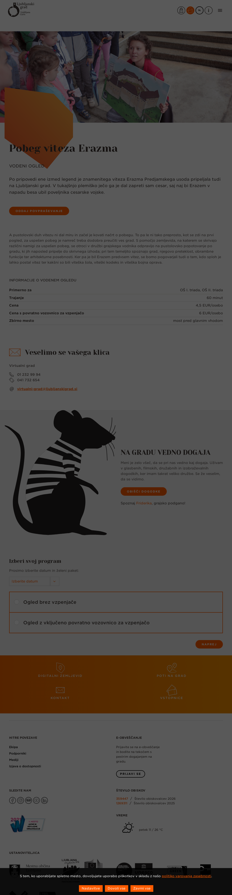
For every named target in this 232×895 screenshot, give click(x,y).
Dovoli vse (116, 888)
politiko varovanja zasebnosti (186, 876)
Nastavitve (91, 888)
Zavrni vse (142, 888)
